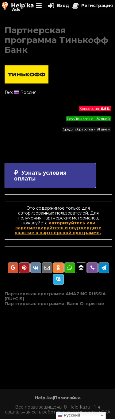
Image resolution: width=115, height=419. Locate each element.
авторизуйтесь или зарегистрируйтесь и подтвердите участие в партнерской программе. (58, 227)
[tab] (50, 175)
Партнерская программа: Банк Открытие (54, 303)
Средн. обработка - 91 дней (86, 129)
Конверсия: (95, 109)
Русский (69, 415)
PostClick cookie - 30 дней (88, 119)
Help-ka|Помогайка (58, 398)
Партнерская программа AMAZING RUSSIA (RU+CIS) (55, 296)
